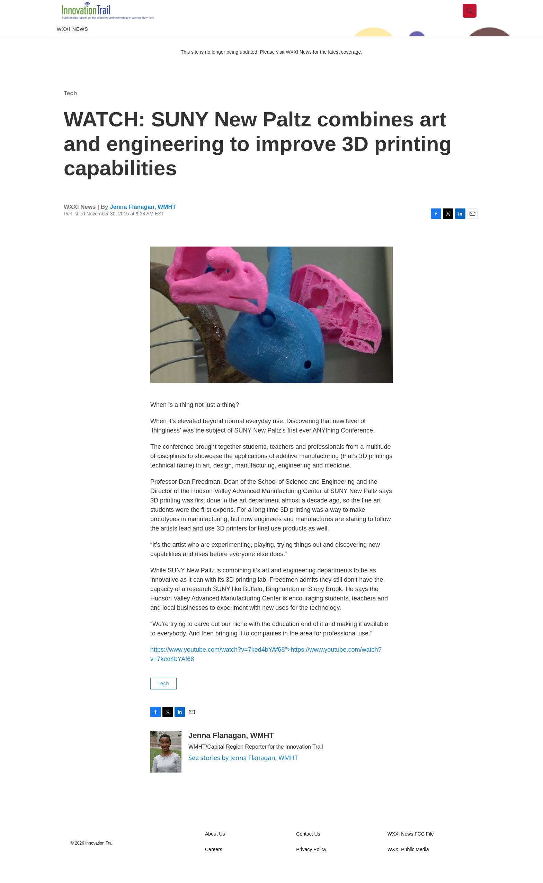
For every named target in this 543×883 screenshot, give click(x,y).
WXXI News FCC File (411, 849)
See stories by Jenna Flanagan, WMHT (243, 773)
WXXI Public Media (408, 864)
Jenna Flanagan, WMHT (143, 221)
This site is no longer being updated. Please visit (233, 67)
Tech (70, 108)
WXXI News (72, 44)
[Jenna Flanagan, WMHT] (165, 767)
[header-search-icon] (475, 18)
